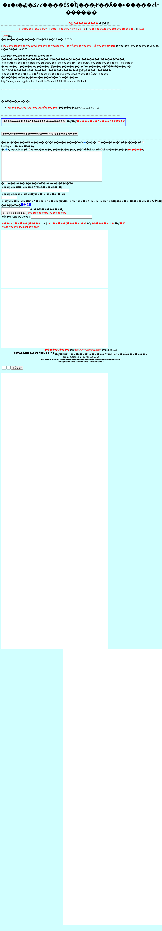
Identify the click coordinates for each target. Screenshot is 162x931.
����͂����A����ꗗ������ (101, 121)
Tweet (4, 35)
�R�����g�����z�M (67, 228)
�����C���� (85, 23)
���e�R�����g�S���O (21, 228)
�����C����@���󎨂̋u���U (112, 28)
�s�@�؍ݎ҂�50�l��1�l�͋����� (33, 107)
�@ (63, 23)
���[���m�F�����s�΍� (46, 218)
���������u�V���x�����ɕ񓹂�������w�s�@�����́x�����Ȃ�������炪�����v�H (59, 45)
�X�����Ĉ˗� (102, 228)
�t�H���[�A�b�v (32, 28)
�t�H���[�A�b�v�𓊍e (67, 28)
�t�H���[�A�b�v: (16, 101)
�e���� (135, 149)
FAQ (141, 28)
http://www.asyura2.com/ (88, 355)
